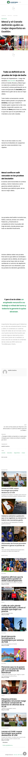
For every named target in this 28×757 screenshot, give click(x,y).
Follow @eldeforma (7, 745)
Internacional (5, 728)
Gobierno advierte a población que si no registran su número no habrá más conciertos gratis (13, 518)
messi (23, 453)
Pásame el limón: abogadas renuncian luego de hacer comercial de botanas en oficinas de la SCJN (13, 703)
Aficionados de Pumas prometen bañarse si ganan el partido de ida (13, 545)
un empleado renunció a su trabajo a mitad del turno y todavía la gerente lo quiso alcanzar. (14, 305)
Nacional (15, 15)
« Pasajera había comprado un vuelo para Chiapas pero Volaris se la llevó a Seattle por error (13, 438)
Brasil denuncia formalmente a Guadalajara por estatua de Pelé (12, 639)
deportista (17, 453)
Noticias (10, 15)
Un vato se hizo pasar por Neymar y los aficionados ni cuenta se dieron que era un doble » (15, 428)
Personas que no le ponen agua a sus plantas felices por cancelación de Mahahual (13, 670)
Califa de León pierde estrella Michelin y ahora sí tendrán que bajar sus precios (13, 608)
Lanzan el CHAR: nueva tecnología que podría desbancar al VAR (10, 490)
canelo (3, 453)
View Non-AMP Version (18, 754)
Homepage (3, 15)
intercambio (11, 81)
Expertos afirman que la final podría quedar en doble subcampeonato (12, 579)
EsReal (3, 602)
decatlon (9, 453)
